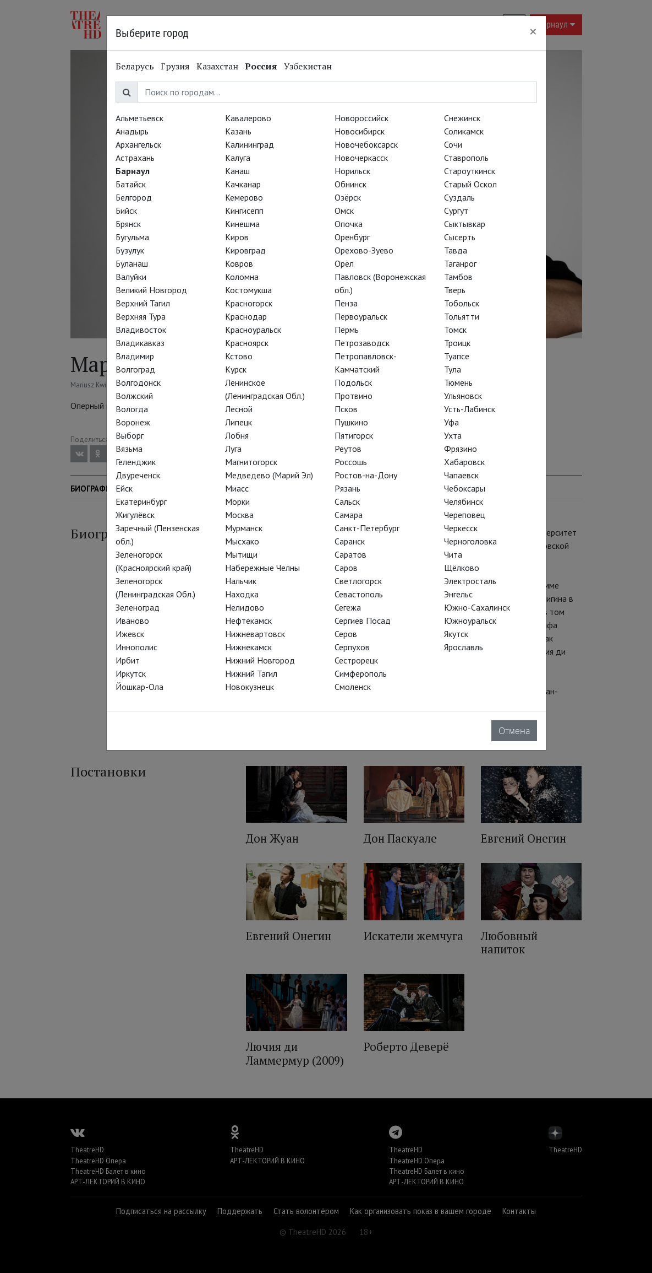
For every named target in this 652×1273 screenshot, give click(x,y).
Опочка (349, 223)
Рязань (347, 488)
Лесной (239, 408)
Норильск (352, 170)
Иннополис (136, 646)
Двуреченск (138, 475)
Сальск (347, 501)
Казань (238, 131)
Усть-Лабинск (469, 408)
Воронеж (133, 422)
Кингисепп (244, 210)
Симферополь (361, 673)
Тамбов (458, 276)
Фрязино (460, 448)
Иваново (132, 620)
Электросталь (470, 580)
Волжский (134, 395)
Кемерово (244, 197)
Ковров (239, 263)
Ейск (124, 488)
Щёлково (461, 567)
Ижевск (130, 633)
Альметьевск (139, 117)
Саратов (350, 554)
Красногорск (248, 303)
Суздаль (459, 197)
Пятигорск (354, 435)
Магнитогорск (251, 461)
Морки (237, 501)
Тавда (455, 250)
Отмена (514, 731)
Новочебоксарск (366, 144)
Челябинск (463, 501)
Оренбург (352, 236)
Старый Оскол (470, 184)
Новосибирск (360, 131)
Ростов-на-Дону (366, 475)
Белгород (134, 197)
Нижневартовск (255, 633)
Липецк (238, 422)
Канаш (237, 170)
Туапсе (456, 356)
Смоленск (353, 686)
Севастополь (359, 594)
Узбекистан (308, 66)
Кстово (239, 356)
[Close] (533, 31)
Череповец (464, 514)
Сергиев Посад (363, 620)
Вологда (132, 408)
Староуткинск (469, 170)
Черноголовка (470, 541)
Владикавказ (140, 342)
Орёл (344, 263)
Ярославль (463, 646)
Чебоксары (464, 488)
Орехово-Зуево (364, 250)
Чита (453, 554)
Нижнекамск (248, 646)
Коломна (242, 276)
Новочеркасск (361, 157)
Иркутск (131, 673)
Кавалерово (248, 117)
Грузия (175, 66)
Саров (346, 567)
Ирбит (128, 660)
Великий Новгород (151, 289)
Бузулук (130, 250)
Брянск (128, 223)
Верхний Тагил (143, 303)
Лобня (237, 435)
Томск (455, 329)
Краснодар (246, 316)
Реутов (348, 448)
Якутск (456, 633)
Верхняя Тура (141, 316)
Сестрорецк (356, 660)
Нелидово (244, 607)
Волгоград (135, 369)
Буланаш (132, 263)
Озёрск (348, 197)
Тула (452, 369)
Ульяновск (463, 395)
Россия (261, 66)
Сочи (453, 144)
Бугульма (132, 236)
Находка (242, 594)
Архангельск (138, 144)
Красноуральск (253, 329)
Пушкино (351, 422)
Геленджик (136, 461)
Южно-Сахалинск (477, 607)
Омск (344, 210)
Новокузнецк (249, 686)
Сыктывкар (464, 223)
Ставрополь (466, 157)
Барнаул (133, 170)
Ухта (453, 435)
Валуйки (131, 276)
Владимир (135, 356)
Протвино (353, 395)
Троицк (457, 342)
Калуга (237, 157)
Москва (239, 514)
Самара (349, 514)
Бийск (126, 210)
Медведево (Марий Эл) (269, 475)
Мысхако (242, 541)
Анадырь (132, 131)
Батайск (131, 184)
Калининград (249, 144)
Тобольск (461, 303)
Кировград (245, 250)
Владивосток (141, 329)
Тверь (454, 289)
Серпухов (352, 646)
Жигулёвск (135, 514)
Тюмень (458, 382)
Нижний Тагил (251, 673)
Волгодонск (138, 382)
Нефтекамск (248, 620)
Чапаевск (461, 475)
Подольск (353, 382)
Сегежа (348, 607)
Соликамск (464, 131)
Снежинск (462, 117)
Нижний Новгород (260, 660)
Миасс (237, 488)
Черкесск (461, 527)
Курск (235, 369)
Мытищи (241, 554)
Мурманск (243, 527)
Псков (346, 408)
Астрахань (135, 157)
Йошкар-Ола (139, 686)
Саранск (350, 541)
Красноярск (247, 342)
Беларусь (135, 66)
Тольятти (461, 316)
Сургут (456, 210)
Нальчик (240, 580)
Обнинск (350, 184)
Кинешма (242, 223)
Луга (233, 448)
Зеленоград (138, 607)
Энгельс (458, 594)
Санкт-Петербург (367, 527)
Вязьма (129, 448)
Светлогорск (358, 580)
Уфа (451, 422)
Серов (346, 633)
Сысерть (459, 236)
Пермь (347, 329)
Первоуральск (361, 316)
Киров (237, 236)
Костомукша (248, 289)
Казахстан (217, 66)
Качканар (243, 184)
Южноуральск (470, 620)
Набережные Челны (262, 567)
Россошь (351, 461)
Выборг (130, 435)
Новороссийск (361, 117)
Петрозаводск (362, 342)
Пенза (346, 303)
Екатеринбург (141, 501)
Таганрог (460, 263)
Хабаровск (464, 461)
